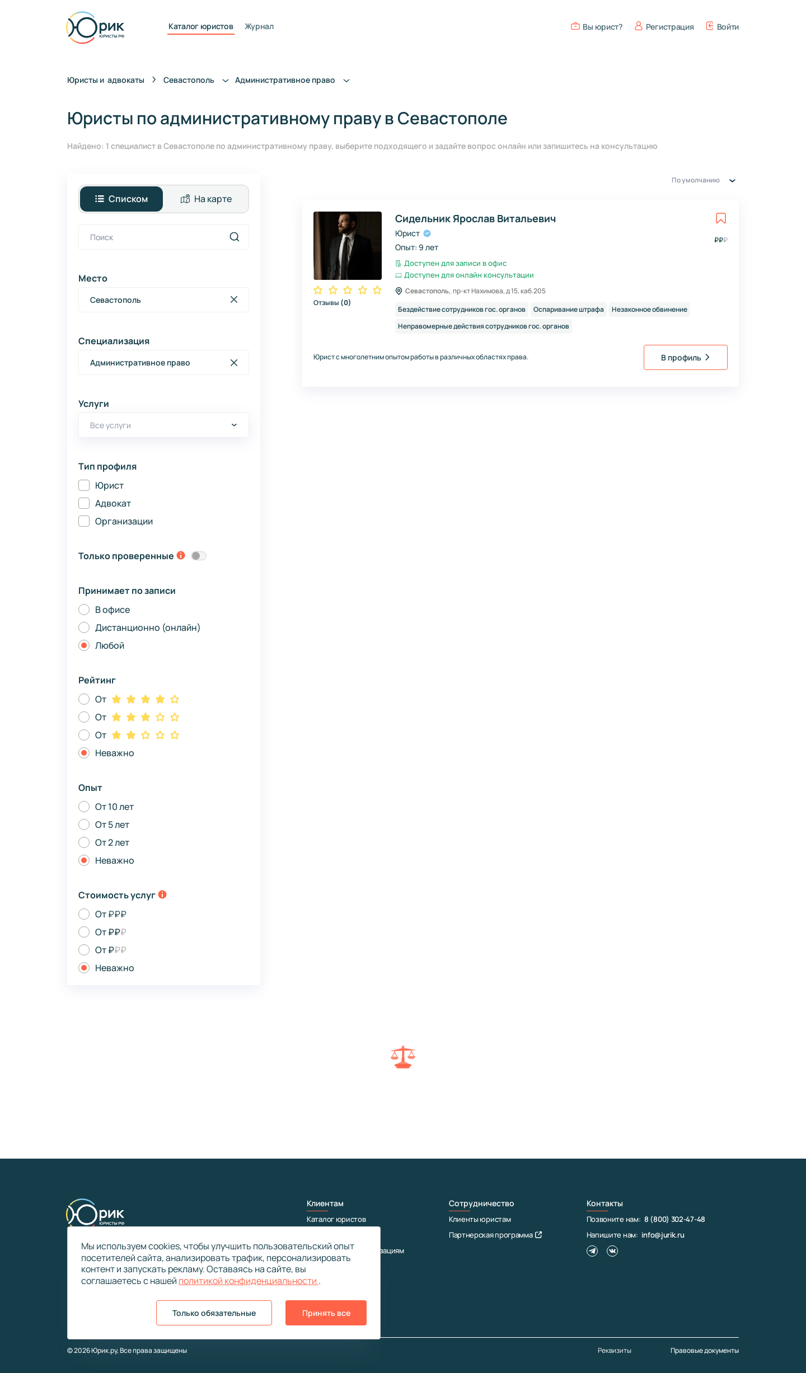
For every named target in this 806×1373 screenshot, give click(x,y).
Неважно (114, 753)
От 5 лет (112, 824)
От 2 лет (112, 842)
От (100, 699)
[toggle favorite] (721, 218)
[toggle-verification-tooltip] (180, 556)
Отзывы (332, 302)
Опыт (90, 787)
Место (92, 278)
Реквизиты (614, 1351)
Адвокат (113, 503)
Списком (121, 199)
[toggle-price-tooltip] (162, 895)
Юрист (109, 485)
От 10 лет (114, 806)
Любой (109, 645)
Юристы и (105, 79)
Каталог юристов (200, 26)
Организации (124, 521)
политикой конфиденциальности (248, 1280)
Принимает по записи (127, 590)
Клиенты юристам (480, 1219)
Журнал (259, 26)
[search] (234, 236)
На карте (206, 199)
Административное (295, 79)
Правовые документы (705, 1350)
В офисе (112, 609)
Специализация (113, 341)
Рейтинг (97, 680)
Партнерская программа (495, 1235)
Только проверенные (126, 556)
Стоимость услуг (117, 895)
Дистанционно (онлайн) (148, 627)
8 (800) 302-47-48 (674, 1219)
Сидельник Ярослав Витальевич (475, 218)
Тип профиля (107, 466)
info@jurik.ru (662, 1235)
